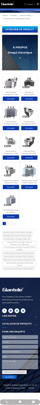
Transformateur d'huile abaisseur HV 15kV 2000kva (11, 182)
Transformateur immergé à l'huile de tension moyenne (19, 249)
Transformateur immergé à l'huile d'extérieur (19, 253)
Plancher (31, 388)
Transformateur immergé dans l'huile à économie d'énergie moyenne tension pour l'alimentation (29, 123)
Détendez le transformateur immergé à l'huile (19, 260)
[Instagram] (23, 310)
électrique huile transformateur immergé (17, 235)
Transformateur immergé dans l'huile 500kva (11, 123)
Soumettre (9, 377)
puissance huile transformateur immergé (18, 232)
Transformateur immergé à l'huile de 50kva (18, 269)
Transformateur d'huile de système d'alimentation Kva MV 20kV (11, 211)
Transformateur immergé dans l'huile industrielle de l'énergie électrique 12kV (11, 152)
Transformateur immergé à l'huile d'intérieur (19, 256)
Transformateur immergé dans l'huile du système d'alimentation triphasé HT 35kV (11, 93)
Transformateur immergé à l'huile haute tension (19, 264)
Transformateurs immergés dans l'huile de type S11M (29, 152)
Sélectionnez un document (14, 372)
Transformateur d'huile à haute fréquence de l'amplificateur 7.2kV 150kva (29, 182)
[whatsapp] (10, 310)
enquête (11, 99)
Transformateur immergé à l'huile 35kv (17, 239)
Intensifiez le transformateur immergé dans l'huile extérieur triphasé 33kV (29, 93)
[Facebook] (4, 310)
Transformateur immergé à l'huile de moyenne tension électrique (19, 243)
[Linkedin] (17, 310)
